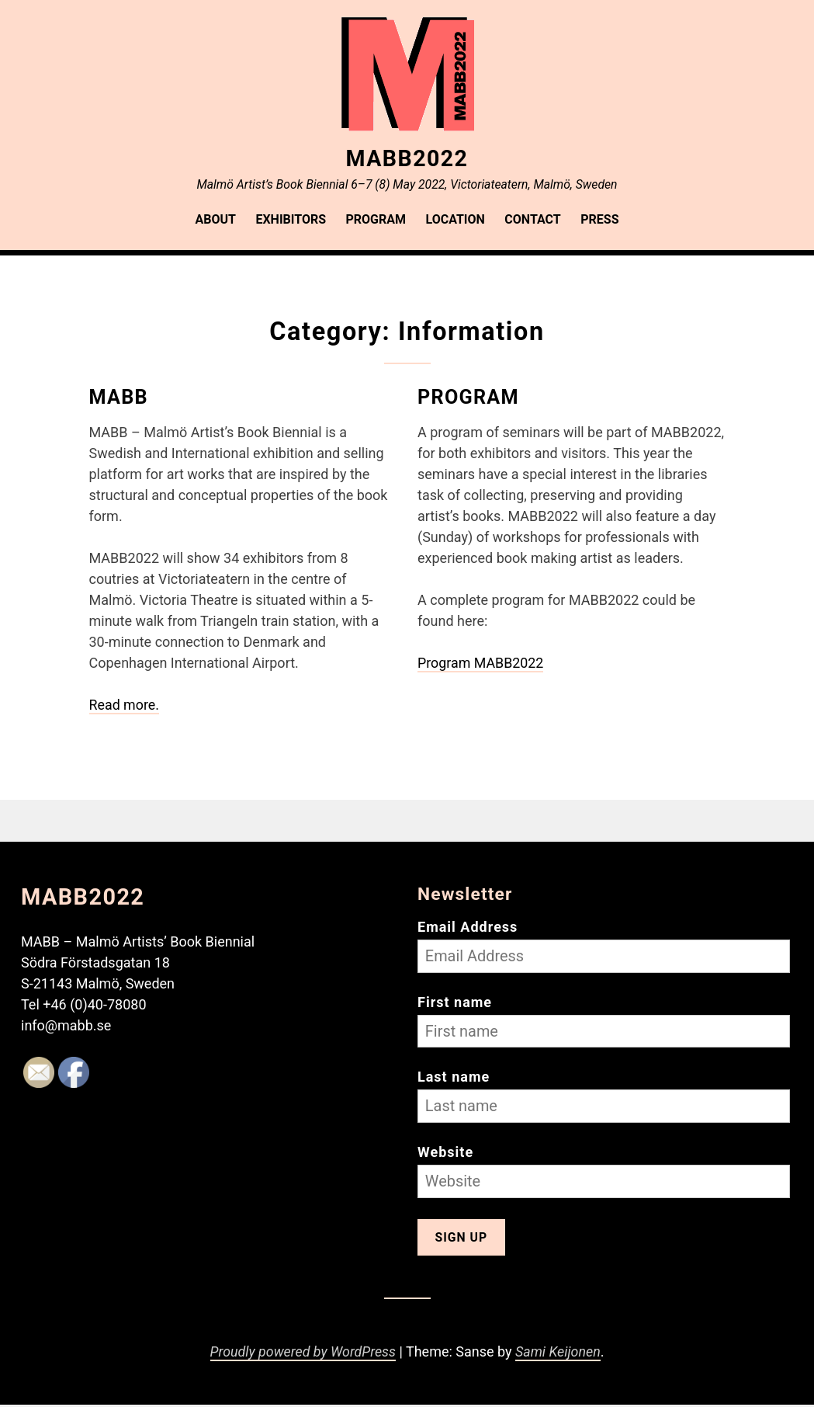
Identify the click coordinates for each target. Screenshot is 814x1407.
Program (376, 219)
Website (445, 1153)
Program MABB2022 (481, 662)
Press (599, 219)
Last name (453, 1077)
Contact (532, 219)
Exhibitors (290, 219)
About (216, 219)
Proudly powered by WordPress (303, 1354)
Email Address (467, 925)
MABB (119, 396)
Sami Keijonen (559, 1354)
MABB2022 (407, 157)
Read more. (124, 704)
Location (455, 219)
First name (454, 1001)
